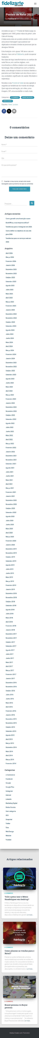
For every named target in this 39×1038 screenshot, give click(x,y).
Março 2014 (10, 759)
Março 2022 (10, 443)
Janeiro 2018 (10, 630)
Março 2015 (10, 743)
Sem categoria (11, 811)
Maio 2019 (9, 577)
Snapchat (9, 819)
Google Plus (10, 787)
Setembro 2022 (11, 419)
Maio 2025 (9, 294)
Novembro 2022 (11, 411)
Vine (7, 827)
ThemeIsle (26, 1033)
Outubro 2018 (10, 601)
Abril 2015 (9, 739)
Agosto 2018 (10, 610)
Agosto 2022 (10, 423)
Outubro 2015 (10, 727)
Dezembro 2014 (11, 747)
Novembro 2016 (11, 686)
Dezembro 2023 (11, 362)
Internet (8, 795)
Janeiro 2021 (10, 496)
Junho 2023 (10, 383)
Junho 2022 (10, 431)
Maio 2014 (9, 751)
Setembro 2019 (11, 561)
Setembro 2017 (11, 646)
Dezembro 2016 (11, 682)
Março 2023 (10, 395)
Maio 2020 (9, 528)
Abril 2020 (9, 533)
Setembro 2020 (11, 512)
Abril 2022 (9, 439)
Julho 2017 (9, 654)
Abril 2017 (9, 666)
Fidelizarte (20, 54)
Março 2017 (10, 670)
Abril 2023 (9, 391)
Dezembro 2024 (11, 314)
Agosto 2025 (10, 285)
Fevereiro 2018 (11, 626)
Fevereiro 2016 (11, 711)
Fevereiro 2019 (11, 585)
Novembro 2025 (11, 273)
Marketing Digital (27, 97)
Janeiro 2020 (10, 545)
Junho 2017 (10, 658)
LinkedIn (8, 799)
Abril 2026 (9, 253)
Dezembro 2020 (11, 500)
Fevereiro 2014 (11, 763)
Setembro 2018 (11, 605)
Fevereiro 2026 (11, 261)
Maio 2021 (9, 480)
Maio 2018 (9, 618)
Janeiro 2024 (10, 358)
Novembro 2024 (11, 318)
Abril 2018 (9, 622)
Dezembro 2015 (11, 719)
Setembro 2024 (11, 326)
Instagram (9, 791)
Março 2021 (10, 488)
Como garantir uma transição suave (18, 218)
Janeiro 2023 (10, 403)
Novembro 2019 (11, 553)
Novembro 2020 (11, 504)
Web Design (10, 831)
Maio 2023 (9, 387)
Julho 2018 (9, 614)
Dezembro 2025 (11, 269)
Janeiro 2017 (10, 678)
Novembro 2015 (11, 723)
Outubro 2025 (10, 277)
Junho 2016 (10, 699)
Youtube (8, 840)
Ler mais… (30, 915)
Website (8, 835)
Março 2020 (10, 537)
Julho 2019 (9, 569)
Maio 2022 (9, 435)
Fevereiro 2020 (11, 541)
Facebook (9, 779)
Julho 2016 (9, 695)
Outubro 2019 (10, 557)
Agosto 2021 (10, 468)
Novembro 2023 (11, 366)
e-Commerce (15, 97)
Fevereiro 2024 (11, 354)
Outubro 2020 (10, 508)
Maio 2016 (9, 703)
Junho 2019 (10, 573)
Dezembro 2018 (11, 593)
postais (15, 104)
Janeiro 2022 (10, 452)
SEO (7, 815)
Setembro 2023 (11, 375)
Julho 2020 (9, 520)
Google (8, 783)
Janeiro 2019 (10, 589)
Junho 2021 (10, 476)
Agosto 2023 (10, 379)
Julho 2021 (9, 472)
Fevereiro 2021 (11, 492)
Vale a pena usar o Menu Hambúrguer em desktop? (17, 898)
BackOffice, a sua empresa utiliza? (17, 223)
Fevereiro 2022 (11, 447)
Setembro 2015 (11, 731)
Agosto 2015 (10, 735)
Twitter (8, 823)
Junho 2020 (10, 524)
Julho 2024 (9, 334)
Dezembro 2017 (11, 634)
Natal (10, 104)
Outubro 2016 (10, 691)
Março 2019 (10, 581)
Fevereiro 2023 (11, 399)
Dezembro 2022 (11, 407)
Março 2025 (10, 302)
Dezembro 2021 (11, 456)
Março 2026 (10, 257)
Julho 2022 (9, 427)
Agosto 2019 (10, 565)
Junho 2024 (10, 338)
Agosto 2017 (10, 650)
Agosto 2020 (10, 516)
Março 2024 (10, 350)
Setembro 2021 (11, 464)
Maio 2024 (9, 342)
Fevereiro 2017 (11, 674)
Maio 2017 (9, 662)
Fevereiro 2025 (11, 306)
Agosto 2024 (10, 330)
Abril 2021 (9, 484)
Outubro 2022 (10, 415)
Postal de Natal (17, 83)
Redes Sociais (8, 101)
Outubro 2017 (10, 642)
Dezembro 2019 (11, 549)
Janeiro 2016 (10, 715)
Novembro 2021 (11, 460)
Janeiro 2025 (10, 310)
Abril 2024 (9, 346)
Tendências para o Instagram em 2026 (19, 227)
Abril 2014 (9, 755)
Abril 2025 (9, 298)
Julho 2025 (9, 290)
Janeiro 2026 (10, 265)
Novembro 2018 (11, 597)
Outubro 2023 (10, 371)
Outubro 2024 (10, 322)
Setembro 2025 (11, 281)
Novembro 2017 (11, 638)
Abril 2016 (9, 707)
